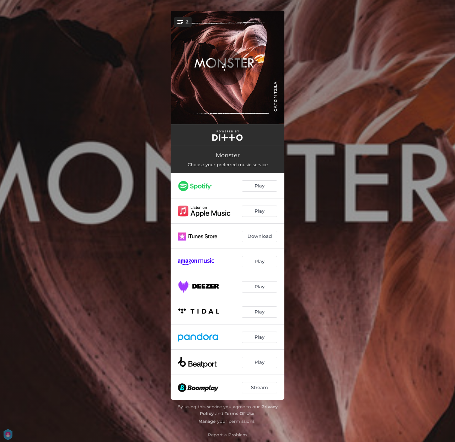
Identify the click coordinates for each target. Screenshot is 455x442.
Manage (207, 421)
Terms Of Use (240, 413)
